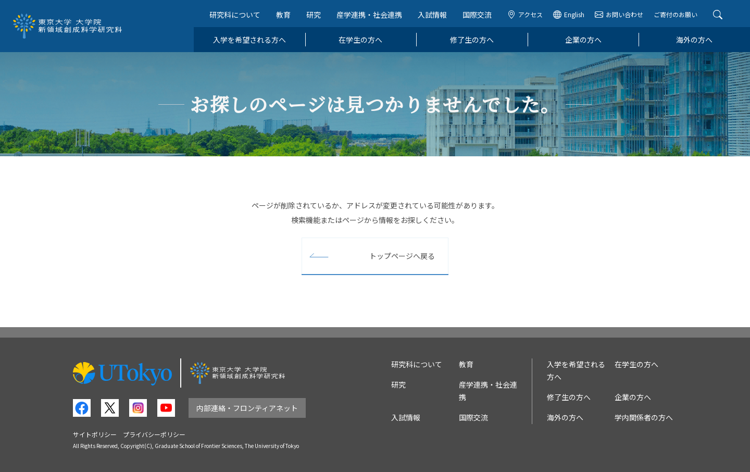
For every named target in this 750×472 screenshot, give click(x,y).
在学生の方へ (360, 39)
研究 (313, 14)
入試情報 (432, 14)
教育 (283, 14)
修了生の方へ (472, 39)
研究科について (234, 14)
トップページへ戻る (402, 256)
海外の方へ (694, 39)
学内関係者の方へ (644, 417)
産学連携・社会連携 (369, 14)
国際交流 (477, 14)
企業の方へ (583, 39)
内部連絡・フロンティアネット (247, 408)
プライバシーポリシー (154, 434)
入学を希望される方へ (249, 39)
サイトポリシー (95, 434)
